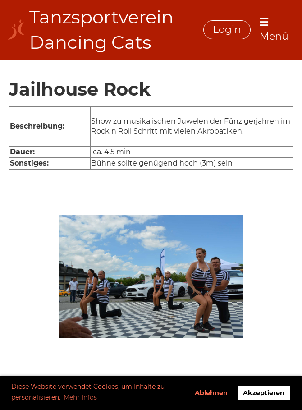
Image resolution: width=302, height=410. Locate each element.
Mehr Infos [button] (80, 397)
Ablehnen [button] (211, 393)
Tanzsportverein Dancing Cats (101, 29)
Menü (274, 29)
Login (227, 29)
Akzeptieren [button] (263, 393)
